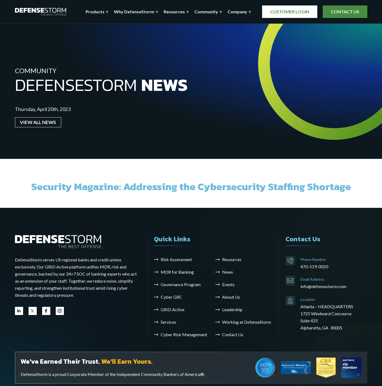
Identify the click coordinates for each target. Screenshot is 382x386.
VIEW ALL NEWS (38, 122)
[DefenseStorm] (41, 12)
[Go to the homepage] (58, 241)
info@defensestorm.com (323, 286)
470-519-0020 (314, 266)
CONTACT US (345, 11)
